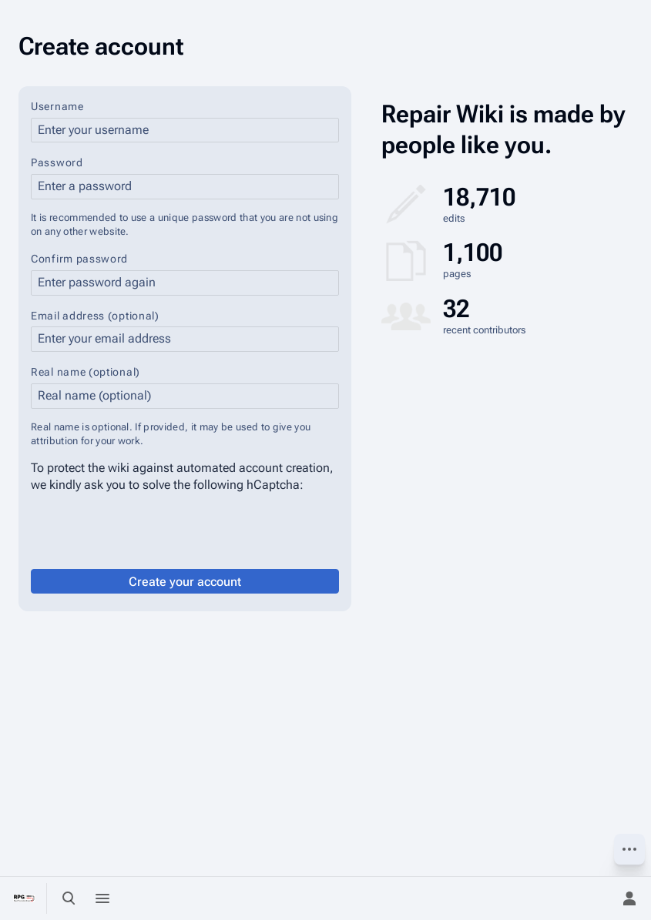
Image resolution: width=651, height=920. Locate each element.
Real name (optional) (85, 372)
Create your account (185, 581)
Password (57, 162)
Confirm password (79, 259)
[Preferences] (595, 898)
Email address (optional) (95, 315)
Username (57, 106)
